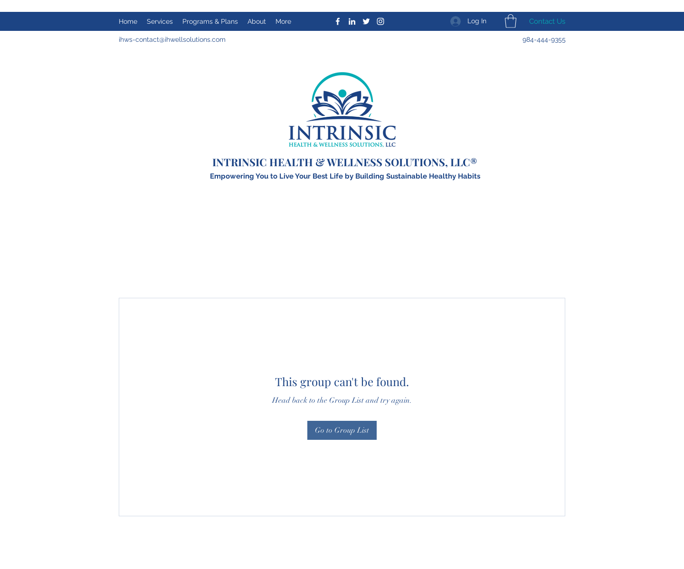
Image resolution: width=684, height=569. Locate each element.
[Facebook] (337, 21)
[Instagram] (380, 21)
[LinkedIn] (352, 21)
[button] (510, 21)
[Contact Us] (547, 21)
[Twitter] (366, 21)
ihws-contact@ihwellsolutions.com (172, 39)
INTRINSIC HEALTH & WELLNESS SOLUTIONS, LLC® (344, 162)
